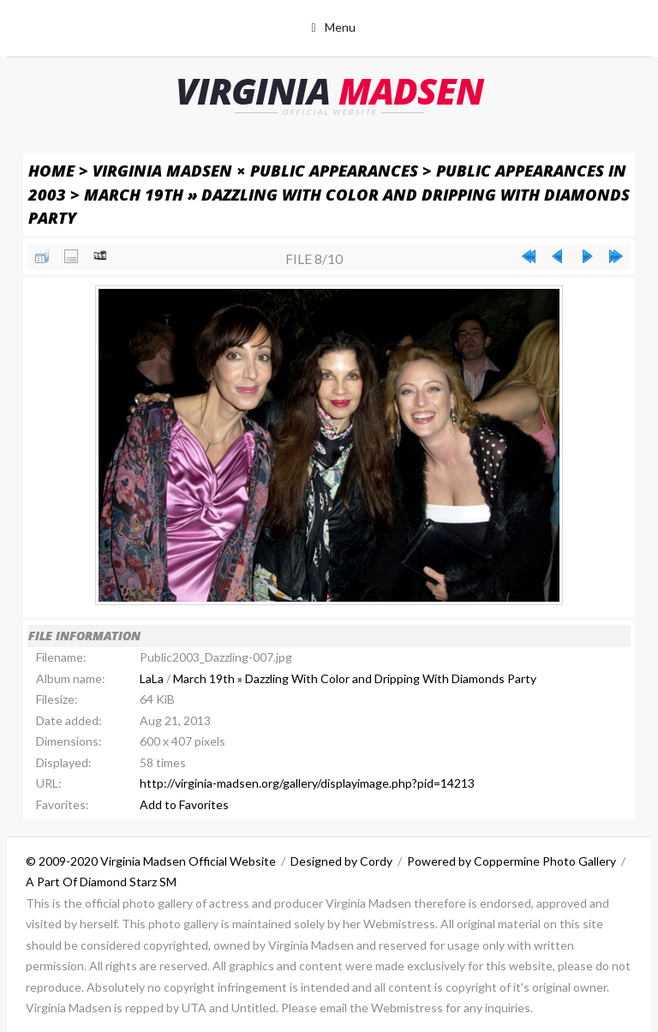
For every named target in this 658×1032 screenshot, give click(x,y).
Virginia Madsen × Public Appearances (255, 170)
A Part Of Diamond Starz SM (101, 881)
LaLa (152, 678)
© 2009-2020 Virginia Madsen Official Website (151, 861)
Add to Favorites (184, 804)
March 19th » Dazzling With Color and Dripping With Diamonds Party (354, 678)
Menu (340, 27)
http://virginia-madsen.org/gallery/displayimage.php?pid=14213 (307, 783)
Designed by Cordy (341, 861)
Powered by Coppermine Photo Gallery (511, 861)
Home (51, 170)
